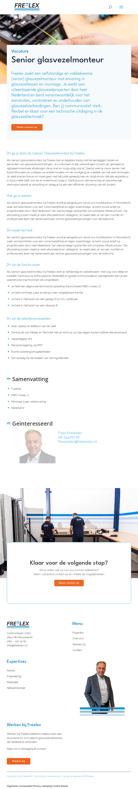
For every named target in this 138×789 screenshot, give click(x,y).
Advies (11, 670)
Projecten (78, 632)
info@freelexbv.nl (17, 645)
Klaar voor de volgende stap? (69, 566)
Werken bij (79, 644)
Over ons (78, 638)
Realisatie (12, 682)
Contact (77, 650)
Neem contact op (27, 127)
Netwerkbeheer (16, 688)
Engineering (14, 676)
